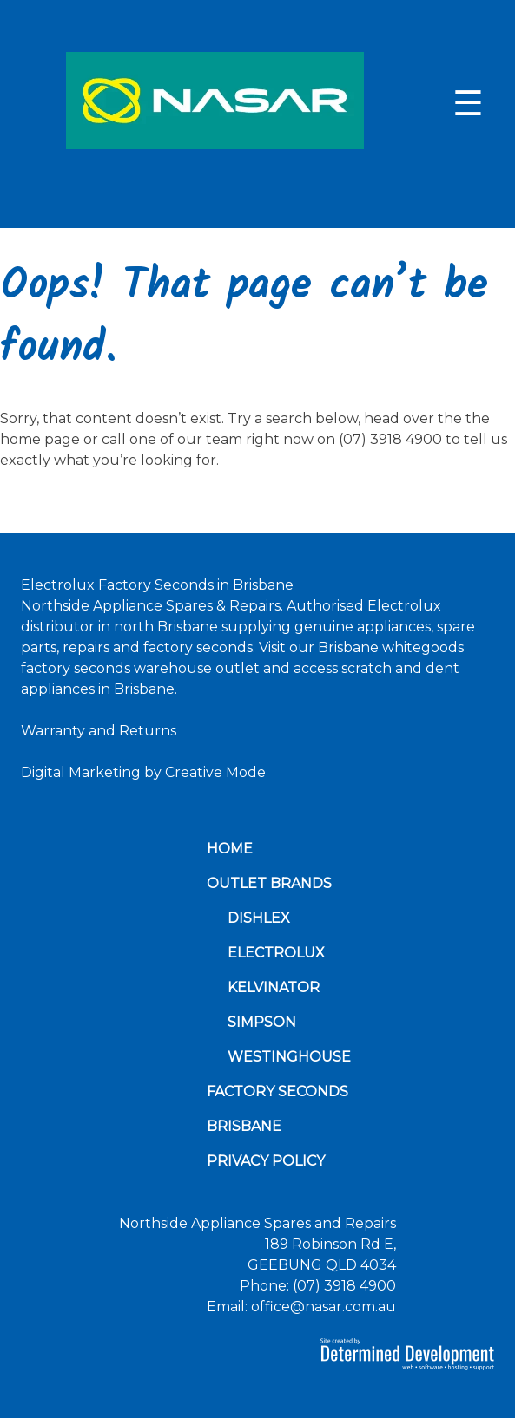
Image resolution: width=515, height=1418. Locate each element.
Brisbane (244, 1126)
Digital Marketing (81, 772)
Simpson (262, 1022)
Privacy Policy (266, 1161)
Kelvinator (274, 987)
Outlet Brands (269, 883)
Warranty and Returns (98, 730)
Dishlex (259, 918)
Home (230, 848)
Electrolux (276, 952)
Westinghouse (289, 1057)
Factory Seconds (277, 1091)
